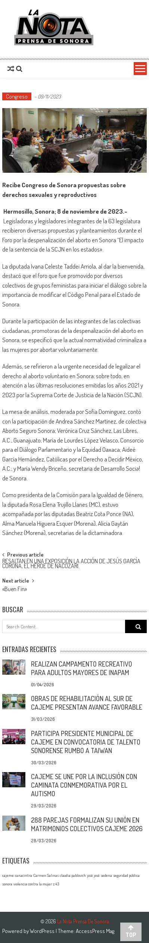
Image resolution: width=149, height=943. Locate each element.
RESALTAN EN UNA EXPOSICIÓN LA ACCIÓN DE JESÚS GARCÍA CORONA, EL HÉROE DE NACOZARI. (71, 564)
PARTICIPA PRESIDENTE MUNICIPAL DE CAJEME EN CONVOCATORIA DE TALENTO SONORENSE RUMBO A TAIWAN (85, 742)
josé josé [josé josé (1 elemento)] (93, 875)
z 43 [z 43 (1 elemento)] (56, 884)
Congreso (17, 96)
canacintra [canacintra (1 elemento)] (23, 875)
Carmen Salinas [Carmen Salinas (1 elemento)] (46, 875)
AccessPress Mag (95, 930)
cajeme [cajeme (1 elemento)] (8, 875)
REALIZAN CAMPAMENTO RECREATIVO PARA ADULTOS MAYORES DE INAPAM (81, 668)
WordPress (43, 930)
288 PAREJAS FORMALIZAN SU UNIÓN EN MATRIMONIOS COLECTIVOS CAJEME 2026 (87, 824)
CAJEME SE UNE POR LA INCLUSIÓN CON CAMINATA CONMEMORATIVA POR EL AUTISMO (84, 785)
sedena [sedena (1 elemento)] (106, 875)
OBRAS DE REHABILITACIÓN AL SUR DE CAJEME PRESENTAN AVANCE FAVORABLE (86, 702)
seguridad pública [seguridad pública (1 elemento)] (126, 875)
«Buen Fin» (14, 590)
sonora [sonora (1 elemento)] (7, 884)
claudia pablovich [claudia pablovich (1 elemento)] (73, 875)
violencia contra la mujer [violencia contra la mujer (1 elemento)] (32, 884)
